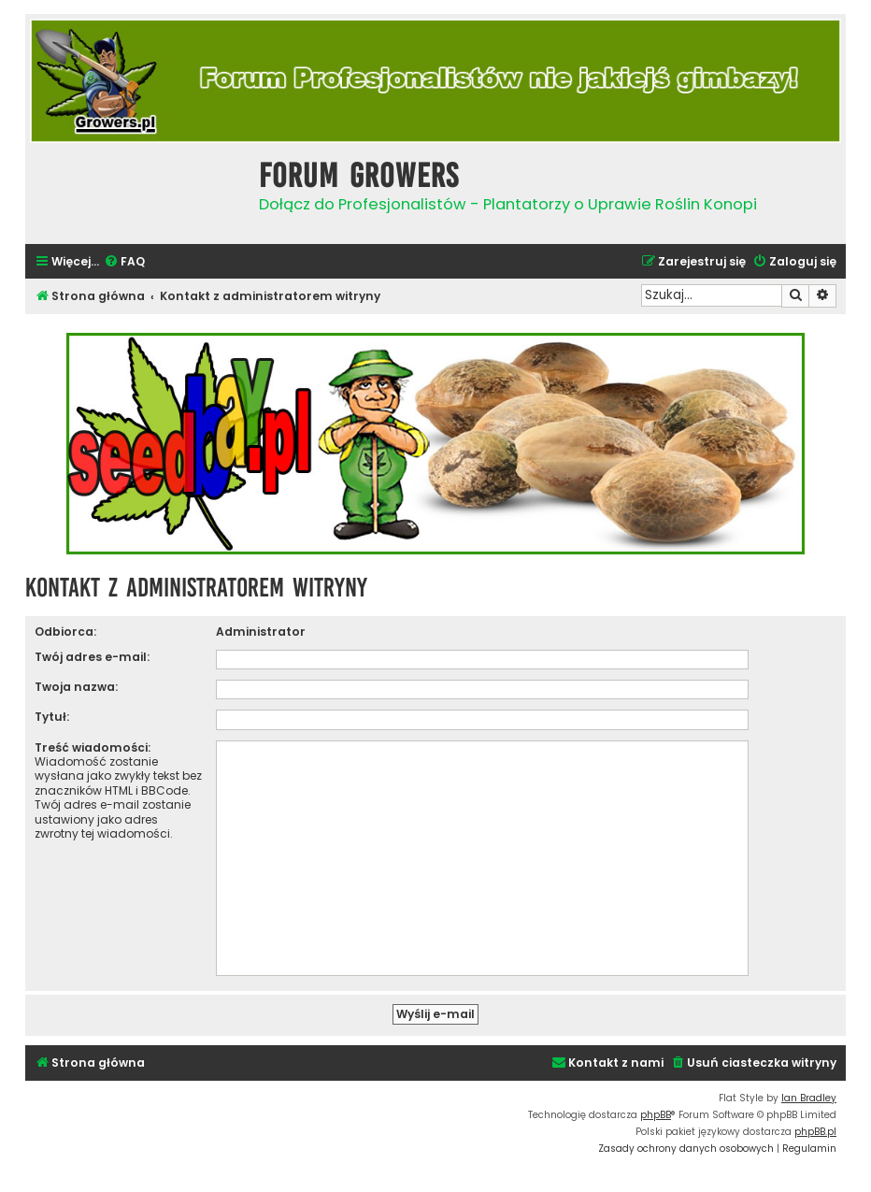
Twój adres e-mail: (92, 657)
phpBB (655, 1115)
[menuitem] (124, 262)
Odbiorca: (65, 631)
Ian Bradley (808, 1098)
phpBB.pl (815, 1132)
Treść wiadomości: (92, 747)
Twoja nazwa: (76, 687)
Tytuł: (52, 717)
